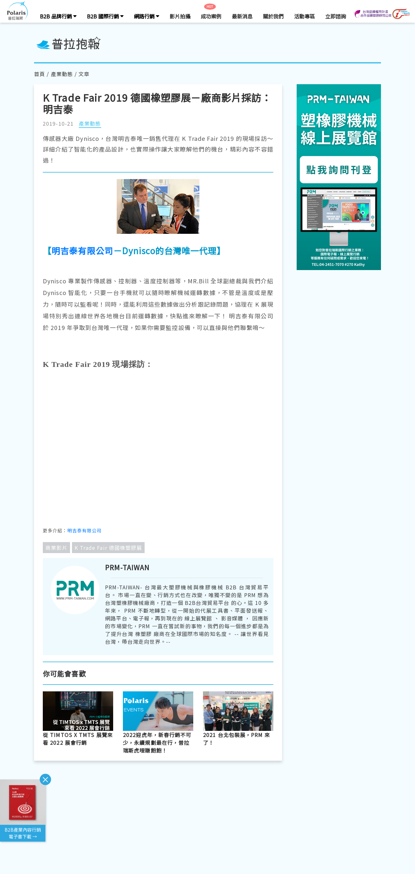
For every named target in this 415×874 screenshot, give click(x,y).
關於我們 (273, 16)
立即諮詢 (335, 16)
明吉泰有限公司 (82, 250)
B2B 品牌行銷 (58, 16)
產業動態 (62, 74)
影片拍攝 (180, 16)
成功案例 (211, 16)
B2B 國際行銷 (105, 16)
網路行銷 (146, 16)
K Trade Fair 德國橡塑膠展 (108, 547)
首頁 (39, 74)
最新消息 (242, 16)
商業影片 (56, 547)
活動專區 (304, 16)
